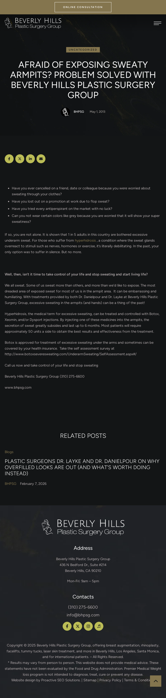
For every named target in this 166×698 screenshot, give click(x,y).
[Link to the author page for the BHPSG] (65, 112)
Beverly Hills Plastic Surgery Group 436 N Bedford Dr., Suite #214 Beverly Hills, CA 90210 (83, 565)
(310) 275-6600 (83, 607)
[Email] (40, 158)
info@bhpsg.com (83, 615)
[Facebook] (9, 158)
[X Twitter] (19, 158)
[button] (83, 7)
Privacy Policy (110, 680)
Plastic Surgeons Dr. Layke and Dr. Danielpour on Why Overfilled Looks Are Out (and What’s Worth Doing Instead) (82, 467)
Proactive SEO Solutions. (61, 680)
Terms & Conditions (139, 680)
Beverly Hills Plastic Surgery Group (64, 645)
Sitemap (90, 680)
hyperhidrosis (85, 240)
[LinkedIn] (30, 158)
